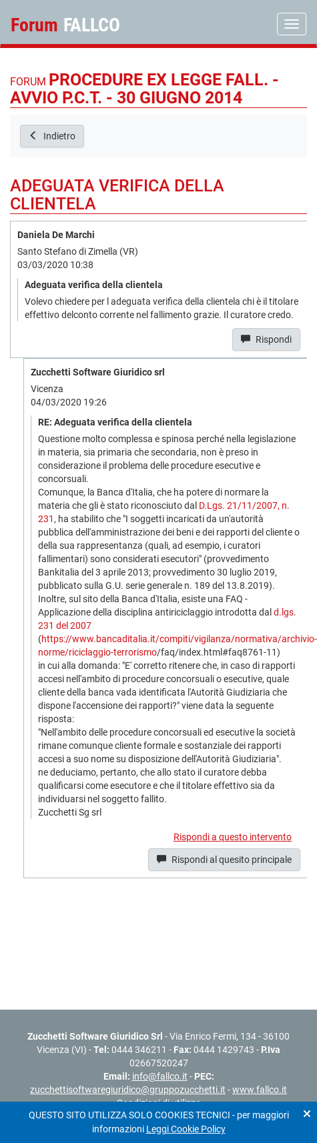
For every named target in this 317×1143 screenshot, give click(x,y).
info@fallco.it (160, 1076)
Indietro (52, 136)
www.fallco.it (259, 1089)
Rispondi (266, 339)
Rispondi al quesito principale (224, 859)
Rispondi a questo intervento (233, 837)
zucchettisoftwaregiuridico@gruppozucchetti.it (128, 1089)
